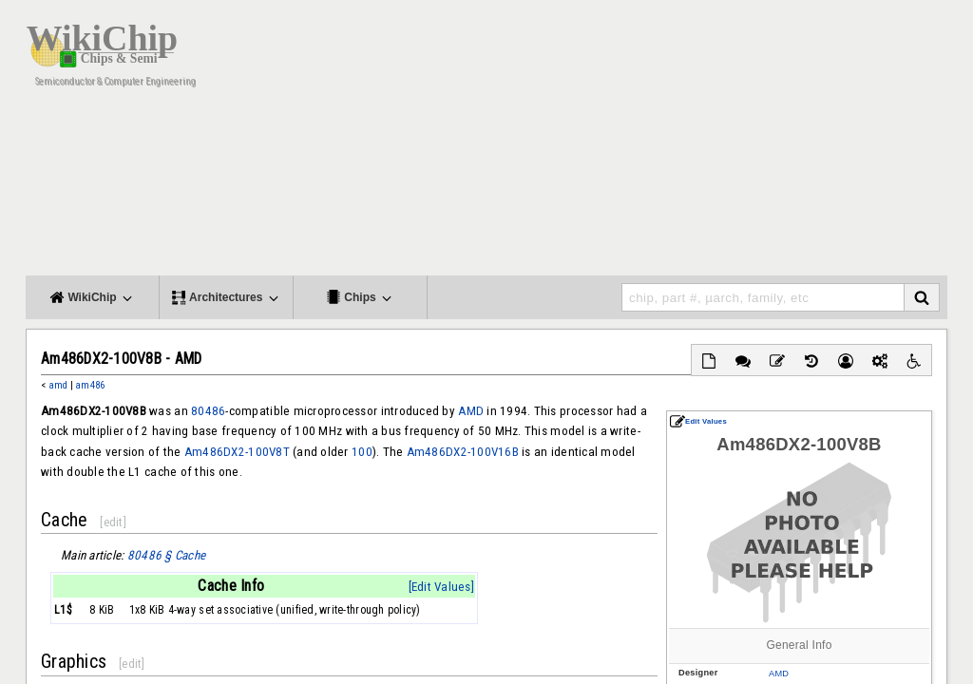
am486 (90, 385)
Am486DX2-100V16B (463, 452)
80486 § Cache (166, 555)
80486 (208, 411)
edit (114, 522)
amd (58, 385)
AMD (779, 673)
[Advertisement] (600, 143)
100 (362, 452)
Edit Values (698, 421)
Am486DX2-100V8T (237, 452)
